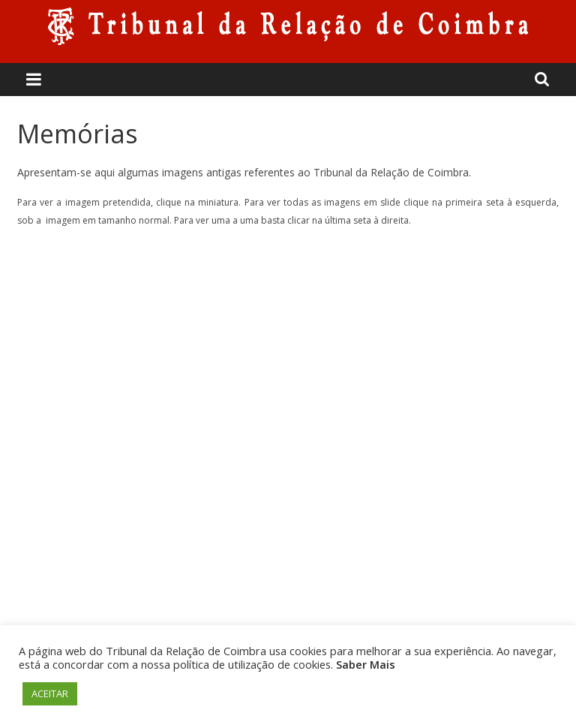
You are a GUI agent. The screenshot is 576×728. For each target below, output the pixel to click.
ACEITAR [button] (50, 693)
